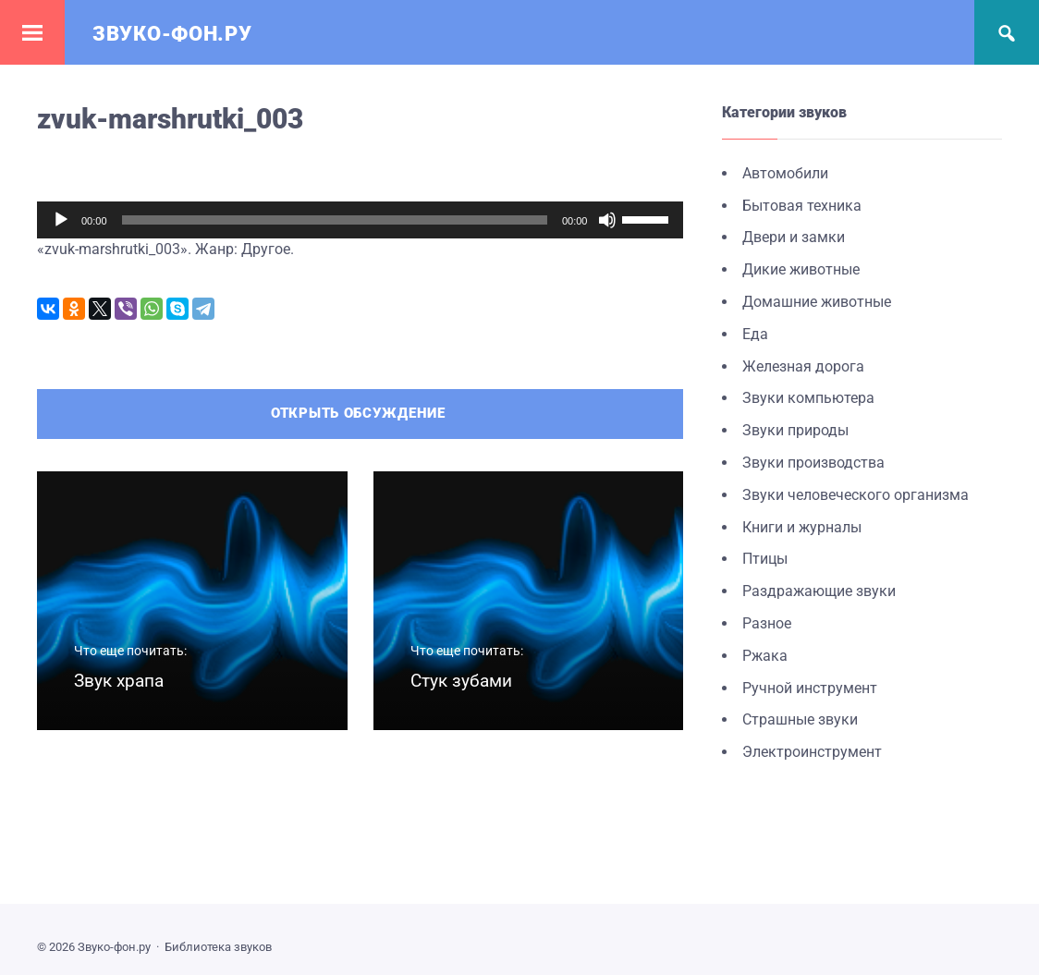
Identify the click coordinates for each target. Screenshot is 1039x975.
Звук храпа (119, 680)
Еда (755, 334)
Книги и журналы (802, 527)
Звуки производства (813, 462)
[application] (360, 219)
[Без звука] (607, 220)
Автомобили (785, 173)
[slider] (334, 220)
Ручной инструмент (809, 688)
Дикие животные (801, 269)
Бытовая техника (802, 205)
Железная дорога (803, 366)
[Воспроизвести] (61, 220)
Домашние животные (816, 302)
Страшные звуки (800, 719)
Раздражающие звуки (819, 591)
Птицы (765, 558)
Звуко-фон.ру (171, 33)
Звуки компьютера (808, 398)
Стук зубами (461, 680)
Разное (766, 623)
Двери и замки (793, 237)
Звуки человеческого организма (855, 495)
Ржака (765, 655)
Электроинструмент (812, 752)
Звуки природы (795, 430)
